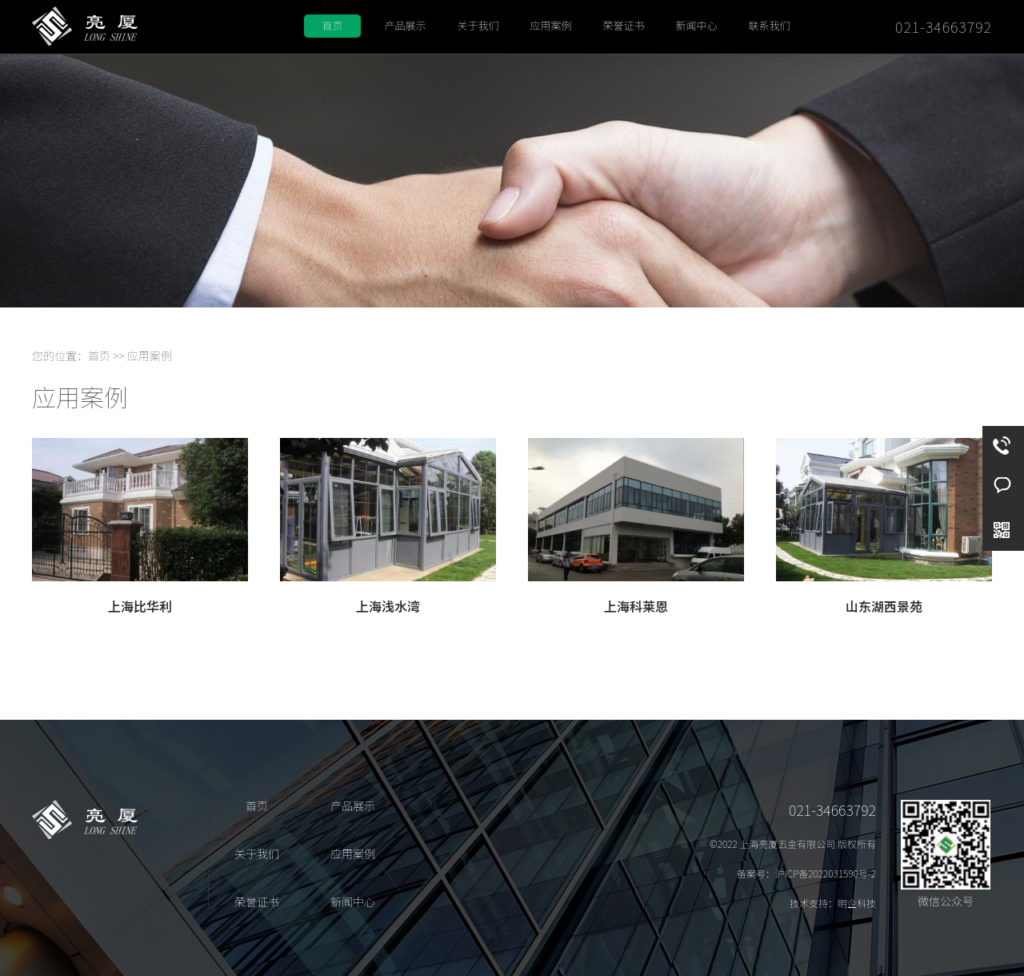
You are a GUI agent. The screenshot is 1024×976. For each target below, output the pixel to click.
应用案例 (550, 25)
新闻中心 (696, 25)
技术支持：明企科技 (833, 903)
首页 (332, 25)
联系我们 (769, 25)
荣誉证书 (623, 25)
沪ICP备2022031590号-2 (825, 873)
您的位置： (60, 355)
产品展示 (405, 25)
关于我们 (477, 25)
